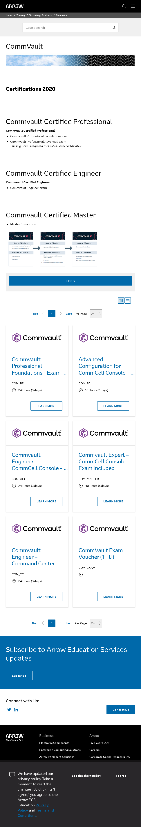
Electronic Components (54, 743)
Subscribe (19, 676)
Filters (70, 281)
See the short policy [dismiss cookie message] (86, 775)
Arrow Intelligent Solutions (56, 757)
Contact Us (121, 710)
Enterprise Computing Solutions (60, 750)
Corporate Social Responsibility (109, 757)
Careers (94, 750)
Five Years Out (99, 743)
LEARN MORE (46, 406)
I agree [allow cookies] (121, 775)
